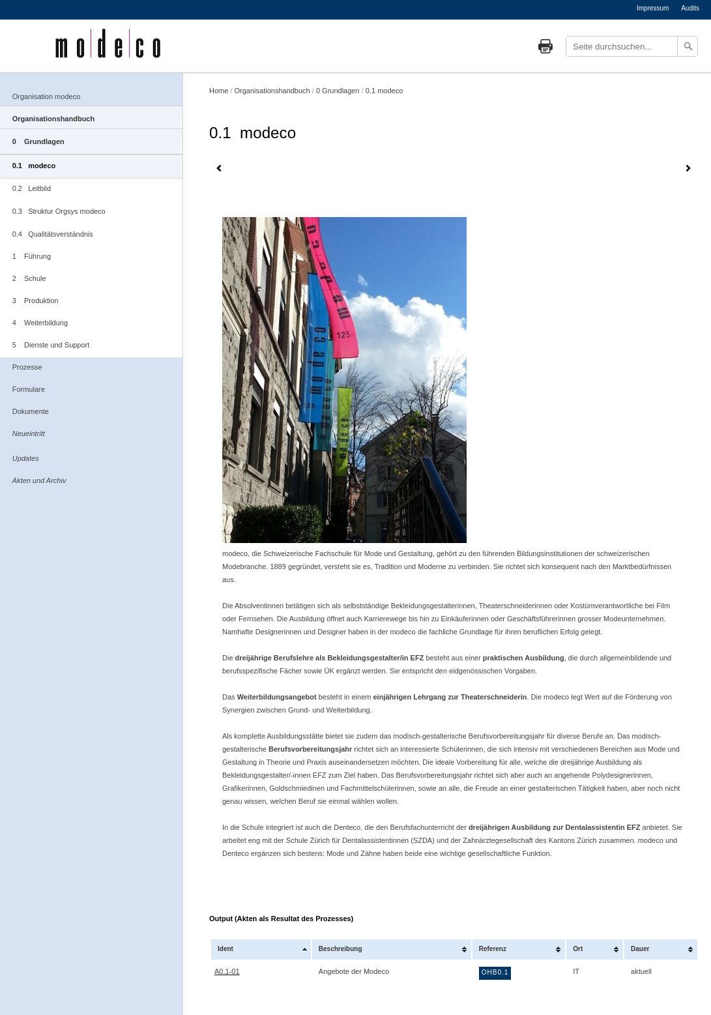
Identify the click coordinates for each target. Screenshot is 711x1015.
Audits (690, 8)
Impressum (653, 8)
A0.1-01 (227, 971)
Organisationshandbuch (53, 119)
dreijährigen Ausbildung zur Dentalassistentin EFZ (555, 827)
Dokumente (30, 411)
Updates (25, 458)
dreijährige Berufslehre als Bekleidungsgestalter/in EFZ (329, 658)
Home (218, 91)
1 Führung (31, 256)
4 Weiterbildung (40, 323)
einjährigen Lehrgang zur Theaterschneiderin (450, 697)
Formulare (28, 389)
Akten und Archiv (39, 480)
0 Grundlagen (38, 141)
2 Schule (29, 278)
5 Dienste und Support (51, 345)
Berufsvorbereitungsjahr (310, 749)
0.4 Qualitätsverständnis (52, 234)
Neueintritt (28, 433)
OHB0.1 (495, 972)
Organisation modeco (46, 96)
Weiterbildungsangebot (278, 697)
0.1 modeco (34, 165)
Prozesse (27, 367)
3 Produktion (35, 300)
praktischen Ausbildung (523, 658)
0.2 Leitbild (31, 188)
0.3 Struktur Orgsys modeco (59, 211)
